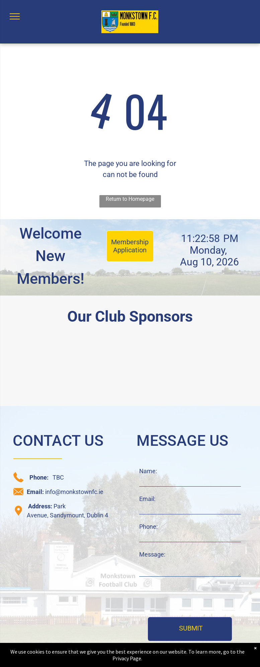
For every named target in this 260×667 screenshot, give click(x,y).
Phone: (148, 526)
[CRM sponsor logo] (98, 369)
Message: (152, 554)
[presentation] (190, 597)
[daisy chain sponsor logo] (33, 369)
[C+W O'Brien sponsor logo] (162, 369)
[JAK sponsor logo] (226, 369)
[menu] (14, 16)
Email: (147, 498)
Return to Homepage (130, 199)
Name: (148, 471)
